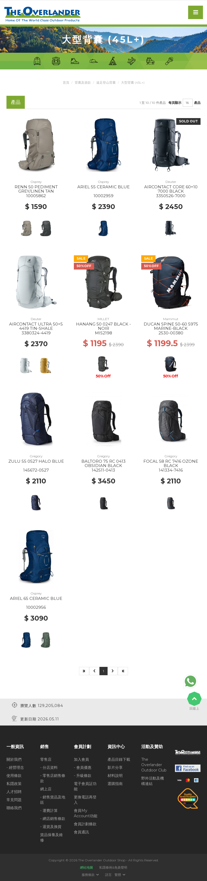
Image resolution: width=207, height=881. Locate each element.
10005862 (36, 195)
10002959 (103, 195)
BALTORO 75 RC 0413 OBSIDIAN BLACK (103, 463)
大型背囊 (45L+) (132, 82)
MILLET (103, 319)
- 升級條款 (82, 775)
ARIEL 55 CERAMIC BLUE (103, 186)
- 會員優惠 (82, 767)
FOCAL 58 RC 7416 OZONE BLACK (170, 463)
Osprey (36, 182)
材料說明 (115, 775)
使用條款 (14, 775)
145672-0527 (36, 470)
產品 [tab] (15, 102)
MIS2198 (103, 332)
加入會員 (81, 759)
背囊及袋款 (83, 82)
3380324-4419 (36, 332)
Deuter (170, 182)
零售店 (45, 759)
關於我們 (14, 759)
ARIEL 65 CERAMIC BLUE (36, 598)
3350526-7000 (170, 195)
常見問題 (14, 799)
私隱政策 (14, 783)
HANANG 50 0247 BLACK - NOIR (103, 326)
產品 (197, 103)
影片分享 (115, 767)
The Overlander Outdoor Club (154, 765)
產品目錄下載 (119, 759)
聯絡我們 (14, 807)
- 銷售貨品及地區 (52, 800)
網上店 (45, 789)
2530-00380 (170, 332)
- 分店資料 (49, 767)
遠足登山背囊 (106, 82)
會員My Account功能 (85, 813)
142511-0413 (103, 470)
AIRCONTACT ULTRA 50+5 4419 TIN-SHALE (36, 326)
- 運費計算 (49, 810)
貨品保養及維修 (51, 837)
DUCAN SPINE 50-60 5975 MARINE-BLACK (171, 326)
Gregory (36, 456)
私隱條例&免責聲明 (113, 867)
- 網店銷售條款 (52, 818)
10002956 (36, 607)
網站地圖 (86, 867)
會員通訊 (81, 832)
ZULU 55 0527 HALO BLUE (36, 461)
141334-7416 (171, 470)
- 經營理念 (15, 767)
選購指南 (115, 783)
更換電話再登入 (85, 800)
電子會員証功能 (85, 786)
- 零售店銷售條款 (52, 778)
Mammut (170, 319)
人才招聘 (14, 791)
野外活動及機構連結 (152, 781)
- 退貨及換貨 (50, 826)
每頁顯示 (174, 103)
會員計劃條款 (85, 824)
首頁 (66, 82)
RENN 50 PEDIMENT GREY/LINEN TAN (36, 189)
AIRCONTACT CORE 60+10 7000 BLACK (171, 189)
